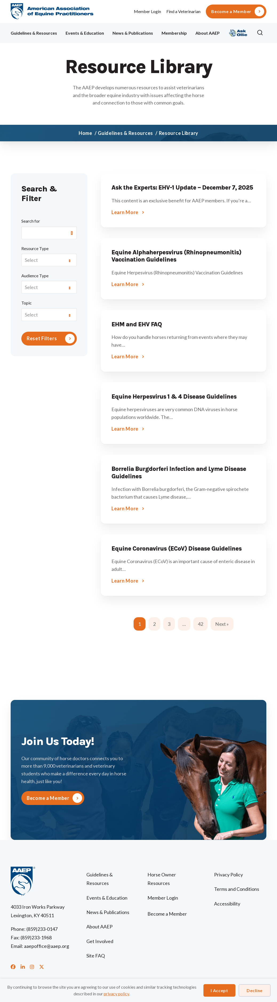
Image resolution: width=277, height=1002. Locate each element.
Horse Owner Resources (161, 879)
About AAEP (207, 32)
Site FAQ (95, 956)
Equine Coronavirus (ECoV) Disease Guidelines (176, 548)
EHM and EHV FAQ (136, 324)
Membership (174, 32)
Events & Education (85, 32)
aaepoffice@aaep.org (46, 946)
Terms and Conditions (236, 889)
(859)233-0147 (42, 929)
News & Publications (133, 32)
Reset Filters (42, 338)
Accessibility (227, 904)
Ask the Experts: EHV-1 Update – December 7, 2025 (182, 187)
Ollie (238, 32)
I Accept (219, 990)
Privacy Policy (228, 874)
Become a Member (231, 11)
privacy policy (116, 993)
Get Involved (99, 941)
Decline (255, 990)
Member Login (147, 11)
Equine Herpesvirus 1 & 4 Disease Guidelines (173, 396)
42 (200, 624)
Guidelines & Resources (34, 32)
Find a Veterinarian (183, 11)
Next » (222, 624)
